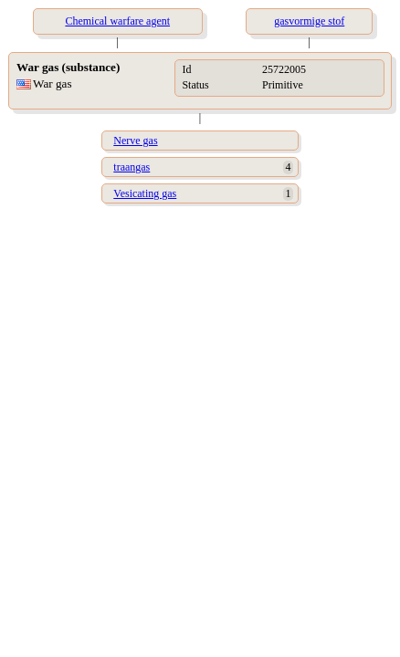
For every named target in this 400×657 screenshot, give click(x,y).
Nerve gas (135, 140)
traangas (131, 167)
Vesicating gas (144, 193)
